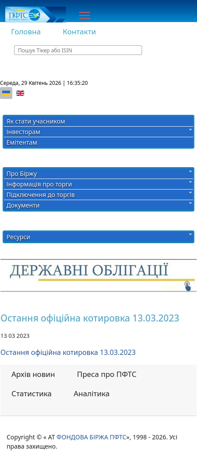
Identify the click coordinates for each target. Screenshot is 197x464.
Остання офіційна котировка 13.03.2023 (68, 352)
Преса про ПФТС (106, 374)
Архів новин (33, 374)
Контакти (79, 31)
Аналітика (92, 393)
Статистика (31, 393)
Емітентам (22, 142)
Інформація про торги (39, 184)
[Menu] (84, 15)
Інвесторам (23, 132)
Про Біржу (22, 173)
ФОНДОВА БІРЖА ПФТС (92, 437)
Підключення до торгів (41, 194)
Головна (26, 31)
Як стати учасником (36, 121)
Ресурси (18, 237)
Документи (23, 205)
